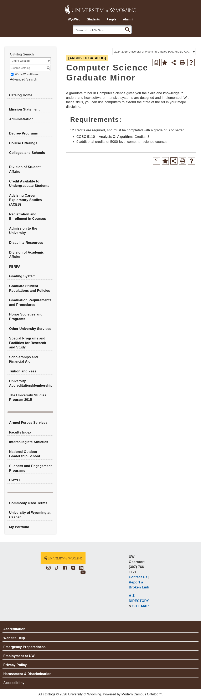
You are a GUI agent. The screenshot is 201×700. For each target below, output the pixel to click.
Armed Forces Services (28, 422)
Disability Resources (26, 242)
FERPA (15, 266)
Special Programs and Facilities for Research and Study (27, 343)
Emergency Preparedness (24, 647)
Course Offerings (23, 143)
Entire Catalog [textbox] (21, 60)
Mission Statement (24, 109)
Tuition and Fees (22, 371)
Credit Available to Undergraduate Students (29, 184)
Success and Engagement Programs (30, 468)
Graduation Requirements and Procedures (30, 302)
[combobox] (154, 51)
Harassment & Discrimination (27, 674)
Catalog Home (20, 95)
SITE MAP (140, 606)
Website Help (14, 638)
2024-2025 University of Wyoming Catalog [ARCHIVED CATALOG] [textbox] (152, 51)
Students (93, 19)
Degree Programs (23, 133)
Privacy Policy (15, 665)
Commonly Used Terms (28, 503)
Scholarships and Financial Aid (23, 359)
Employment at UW (19, 656)
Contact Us (138, 577)
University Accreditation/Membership (30, 383)
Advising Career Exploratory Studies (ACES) (25, 200)
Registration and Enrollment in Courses (27, 216)
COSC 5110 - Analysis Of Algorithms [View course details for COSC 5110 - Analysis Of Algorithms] (105, 136)
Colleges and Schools (27, 153)
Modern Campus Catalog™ (142, 694)
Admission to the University (23, 231)
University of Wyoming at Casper (30, 515)
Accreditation (14, 629)
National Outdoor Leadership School (24, 454)
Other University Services (30, 329)
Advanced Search (23, 79)
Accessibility (14, 683)
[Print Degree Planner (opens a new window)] (156, 62)
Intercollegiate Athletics (28, 442)
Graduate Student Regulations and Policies (29, 288)
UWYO (14, 480)
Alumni (128, 19)
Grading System (22, 276)
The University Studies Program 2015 (27, 397)
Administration (21, 119)
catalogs (49, 694)
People (111, 19)
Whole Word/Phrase (26, 74)
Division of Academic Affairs (26, 255)
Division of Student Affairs (25, 169)
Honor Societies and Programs (25, 317)
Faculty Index (20, 432)
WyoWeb (74, 19)
